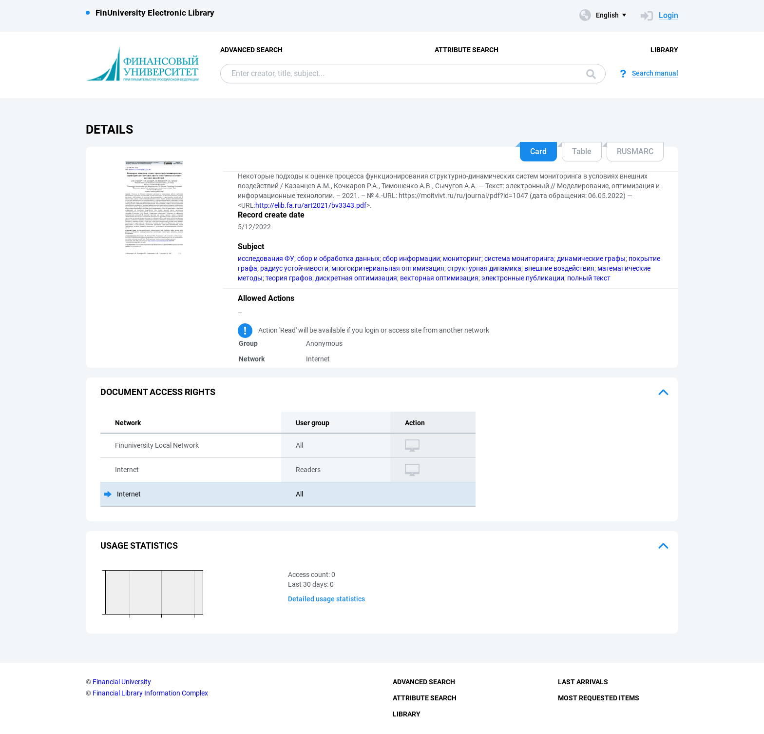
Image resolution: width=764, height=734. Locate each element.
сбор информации (411, 258)
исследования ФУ (266, 258)
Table (582, 151)
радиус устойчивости (294, 268)
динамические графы (591, 258)
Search (591, 74)
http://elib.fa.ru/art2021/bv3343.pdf (310, 205)
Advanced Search (251, 50)
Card (538, 151)
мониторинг (462, 258)
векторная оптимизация (439, 278)
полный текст (589, 278)
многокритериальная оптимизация (387, 268)
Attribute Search (466, 50)
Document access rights (157, 392)
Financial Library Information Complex (150, 693)
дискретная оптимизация (356, 278)
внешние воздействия (559, 268)
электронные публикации (522, 278)
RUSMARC (635, 151)
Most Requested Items (598, 698)
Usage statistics (139, 545)
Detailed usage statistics (326, 599)
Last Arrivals (583, 682)
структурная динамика (484, 268)
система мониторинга (519, 258)
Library (664, 50)
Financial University (122, 682)
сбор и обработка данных (338, 258)
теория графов (289, 278)
